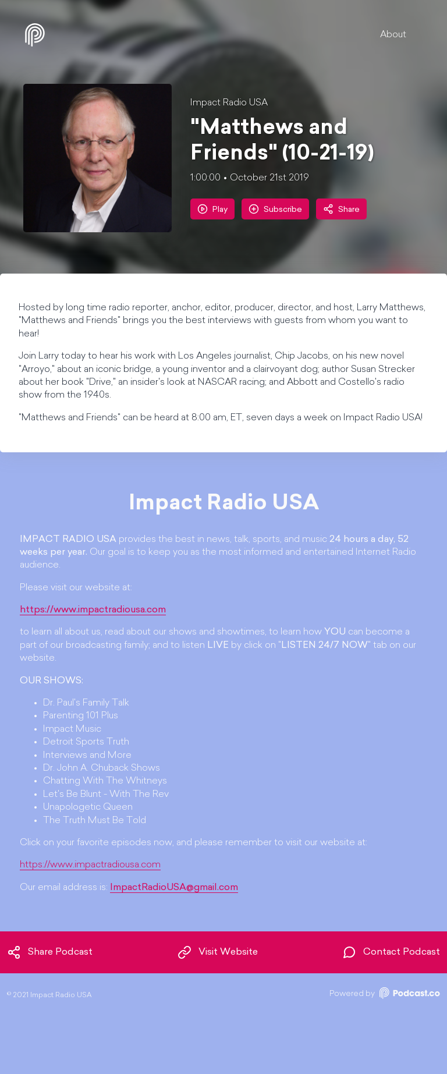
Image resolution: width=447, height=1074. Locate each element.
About (393, 35)
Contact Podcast (391, 952)
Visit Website (218, 952)
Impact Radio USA (229, 103)
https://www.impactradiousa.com (90, 865)
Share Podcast (50, 952)
